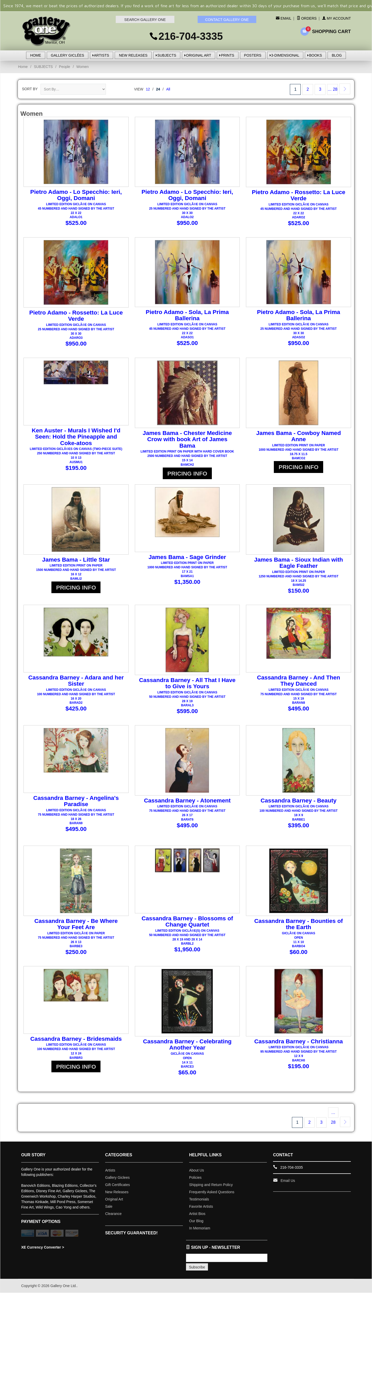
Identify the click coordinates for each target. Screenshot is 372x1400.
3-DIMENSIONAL (285, 55)
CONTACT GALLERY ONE (227, 20)
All (168, 89)
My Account (336, 18)
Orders (307, 18)
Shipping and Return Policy (211, 1178)
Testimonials (199, 1192)
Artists (110, 1163)
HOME (35, 55)
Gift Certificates (117, 1178)
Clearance (113, 1207)
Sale (108, 1199)
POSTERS (252, 55)
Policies (195, 1170)
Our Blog (196, 1214)
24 (158, 89)
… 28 (332, 89)
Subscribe (197, 1260)
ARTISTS (101, 55)
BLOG (337, 55)
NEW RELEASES (133, 55)
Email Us (288, 1174)
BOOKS (315, 55)
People (64, 67)
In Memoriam (199, 1221)
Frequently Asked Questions (211, 1185)
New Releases (116, 1185)
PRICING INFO (187, 472)
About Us (196, 1163)
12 (148, 89)
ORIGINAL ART (198, 55)
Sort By (30, 89)
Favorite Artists (201, 1199)
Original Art (114, 1192)
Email (285, 18)
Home (23, 67)
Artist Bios (197, 1207)
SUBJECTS (166, 55)
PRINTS (227, 55)
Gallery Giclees (117, 1170)
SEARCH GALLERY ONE (145, 20)
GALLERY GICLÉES (67, 55)
